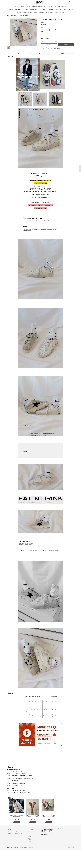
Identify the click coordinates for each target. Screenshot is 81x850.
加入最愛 (44, 48)
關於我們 (29, 833)
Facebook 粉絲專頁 (58, 828)
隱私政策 (29, 839)
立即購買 (66, 44)
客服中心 (29, 843)
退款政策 (29, 836)
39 (59, 29)
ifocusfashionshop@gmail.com (14, 831)
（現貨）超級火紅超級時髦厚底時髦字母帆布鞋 (16, 816)
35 (43, 29)
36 (47, 29)
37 (51, 29)
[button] (38, 32)
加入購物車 (49, 44)
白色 (43, 33)
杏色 (48, 33)
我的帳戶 (29, 838)
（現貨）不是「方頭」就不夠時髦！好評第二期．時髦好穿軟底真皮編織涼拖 (32, 816)
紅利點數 (29, 834)
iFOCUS (13, 847)
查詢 (28, 831)
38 (55, 29)
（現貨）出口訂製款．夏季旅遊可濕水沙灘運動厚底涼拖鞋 (48, 816)
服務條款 (29, 841)
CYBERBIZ (31, 847)
